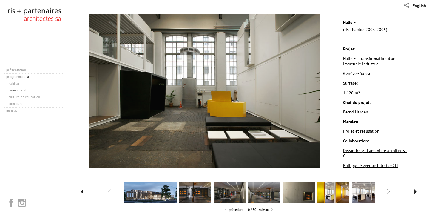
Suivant (266, 210)
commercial (17, 90)
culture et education (24, 97)
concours (15, 104)
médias (13, 111)
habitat (14, 84)
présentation (18, 70)
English (419, 5)
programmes (18, 77)
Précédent (233, 210)
